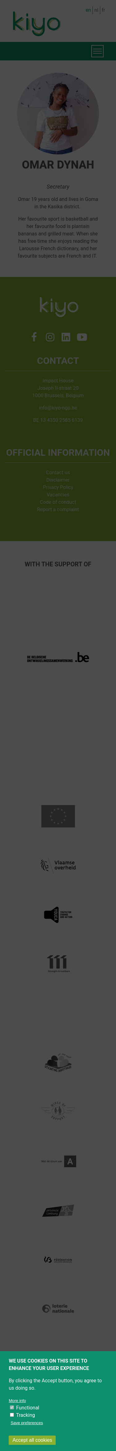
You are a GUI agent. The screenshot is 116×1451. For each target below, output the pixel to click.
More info (17, 1409)
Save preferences (27, 1431)
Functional (27, 1416)
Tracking (25, 1423)
